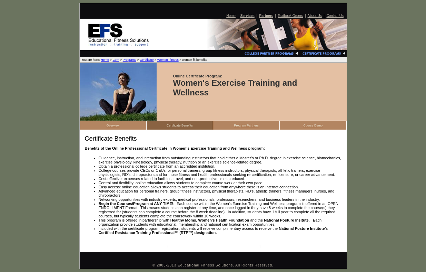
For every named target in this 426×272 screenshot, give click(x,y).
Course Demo (313, 125)
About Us (315, 16)
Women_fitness (168, 60)
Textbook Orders (290, 16)
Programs (129, 60)
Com (115, 60)
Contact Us (334, 16)
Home (231, 16)
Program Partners (246, 125)
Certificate (147, 60)
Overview (113, 125)
